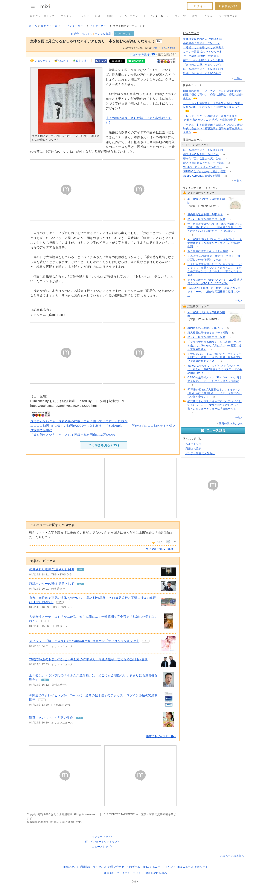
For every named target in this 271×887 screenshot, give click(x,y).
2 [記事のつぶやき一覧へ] (145, 641)
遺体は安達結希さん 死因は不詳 (202, 38)
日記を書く (83, 60)
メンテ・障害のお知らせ (200, 453)
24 (228, 60)
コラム (208, 16)
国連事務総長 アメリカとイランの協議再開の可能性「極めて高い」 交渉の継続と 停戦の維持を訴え (213, 94)
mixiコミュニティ (152, 866)
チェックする (43, 60)
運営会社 (109, 873)
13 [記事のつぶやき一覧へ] (60, 602)
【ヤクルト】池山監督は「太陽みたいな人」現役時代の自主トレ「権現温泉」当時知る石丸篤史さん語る (213, 128)
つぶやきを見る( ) (144, 54)
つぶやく (63, 60)
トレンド (83, 16)
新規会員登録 (227, 6)
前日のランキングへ (231, 423)
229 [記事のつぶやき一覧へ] (80, 569)
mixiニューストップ (42, 16)
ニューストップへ (103, 846)
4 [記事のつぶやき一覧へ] (45, 621)
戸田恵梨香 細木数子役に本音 (201, 56)
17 (227, 167)
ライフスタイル (228, 16)
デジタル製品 (103, 33)
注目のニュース (192, 139)
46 (225, 176)
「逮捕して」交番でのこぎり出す (203, 47)
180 (228, 69)
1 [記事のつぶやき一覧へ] (42, 700)
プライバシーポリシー (130, 873)
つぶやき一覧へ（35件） (161, 549)
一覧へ (238, 78)
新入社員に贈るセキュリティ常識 (203, 162)
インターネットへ (103, 836)
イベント (170, 866)
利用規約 (85, 866)
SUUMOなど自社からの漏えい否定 (204, 171)
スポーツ (180, 16)
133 (227, 39)
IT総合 (75, 33)
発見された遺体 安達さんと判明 (51, 569)
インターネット (99, 26)
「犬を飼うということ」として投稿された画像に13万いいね (72, 434)
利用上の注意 (193, 448)
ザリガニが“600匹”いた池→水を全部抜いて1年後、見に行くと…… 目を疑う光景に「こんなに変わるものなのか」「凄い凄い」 (214, 227)
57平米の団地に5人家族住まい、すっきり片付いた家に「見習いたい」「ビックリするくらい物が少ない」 (214, 393)
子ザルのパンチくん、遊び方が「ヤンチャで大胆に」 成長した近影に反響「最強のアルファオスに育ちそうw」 (214, 357)
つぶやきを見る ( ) (103, 445)
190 (224, 43)
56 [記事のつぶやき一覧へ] (45, 680)
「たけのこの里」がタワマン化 (202, 64)
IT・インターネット (156, 16)
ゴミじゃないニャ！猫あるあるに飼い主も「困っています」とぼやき (79, 421)
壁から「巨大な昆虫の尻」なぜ (202, 158)
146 (229, 47)
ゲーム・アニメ (128, 16)
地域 (110, 16)
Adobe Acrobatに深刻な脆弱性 (202, 175)
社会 (98, 16)
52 (227, 52)
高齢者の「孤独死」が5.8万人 (201, 43)
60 (226, 73)
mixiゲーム (133, 866)
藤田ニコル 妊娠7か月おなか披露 (203, 60)
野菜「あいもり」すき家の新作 (51, 717)
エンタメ (66, 16)
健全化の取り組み (156, 873)
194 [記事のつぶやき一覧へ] (80, 584)
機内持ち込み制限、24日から (201, 154)
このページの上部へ (232, 855)
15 (228, 163)
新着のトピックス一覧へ (161, 736)
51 (224, 56)
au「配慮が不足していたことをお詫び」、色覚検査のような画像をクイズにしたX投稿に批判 (214, 243)
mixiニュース (49, 26)
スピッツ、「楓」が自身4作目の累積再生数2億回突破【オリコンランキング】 (84, 641)
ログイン (200, 6)
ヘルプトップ (193, 443)
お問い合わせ (116, 866)
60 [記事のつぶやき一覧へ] (79, 718)
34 (223, 154)
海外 (195, 16)
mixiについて (71, 866)
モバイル (87, 33)
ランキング (189, 187)
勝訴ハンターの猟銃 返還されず (51, 583)
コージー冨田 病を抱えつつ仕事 (202, 51)
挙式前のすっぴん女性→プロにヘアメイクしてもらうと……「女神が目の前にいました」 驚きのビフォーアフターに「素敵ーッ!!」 (215, 405)
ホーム (33, 26)
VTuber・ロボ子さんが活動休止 (202, 167)
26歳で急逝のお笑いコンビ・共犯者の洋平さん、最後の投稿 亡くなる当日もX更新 (88, 659)
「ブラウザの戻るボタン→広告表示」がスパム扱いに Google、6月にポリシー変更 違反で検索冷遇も (214, 345)
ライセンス (100, 866)
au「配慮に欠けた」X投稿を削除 (203, 68)
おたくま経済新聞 (164, 47)
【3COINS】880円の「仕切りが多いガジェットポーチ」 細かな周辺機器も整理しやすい (214, 291)
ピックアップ (191, 33)
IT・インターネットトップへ (102, 841)
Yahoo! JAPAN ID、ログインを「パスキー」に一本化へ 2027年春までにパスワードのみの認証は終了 (214, 369)
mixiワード (201, 866)
